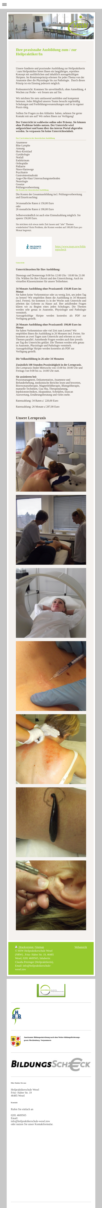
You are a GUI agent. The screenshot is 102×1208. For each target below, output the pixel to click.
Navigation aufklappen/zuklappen (51, 4)
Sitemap (39, 947)
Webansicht (81, 947)
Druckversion (24, 947)
